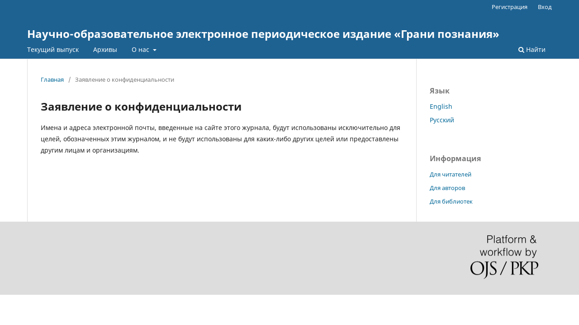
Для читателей (450, 174)
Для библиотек (451, 201)
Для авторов (447, 188)
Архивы (105, 49)
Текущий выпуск (53, 49)
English (441, 106)
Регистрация (509, 7)
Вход (545, 7)
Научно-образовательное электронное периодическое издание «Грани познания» (263, 33)
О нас (141, 49)
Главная (52, 79)
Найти (532, 49)
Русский (442, 120)
